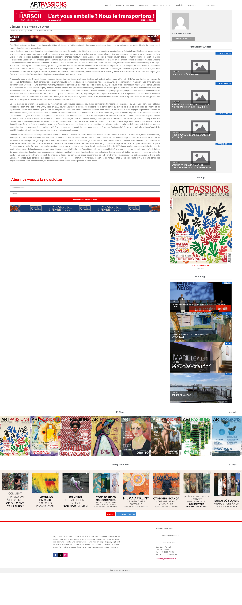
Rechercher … (193, 5)
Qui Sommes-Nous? (161, 5)
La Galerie (179, 5)
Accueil (108, 5)
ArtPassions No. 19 (44, 31)
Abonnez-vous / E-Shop (125, 5)
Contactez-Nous (209, 5)
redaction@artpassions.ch (166, 559)
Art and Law (143, 5)
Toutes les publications (183, 39)
